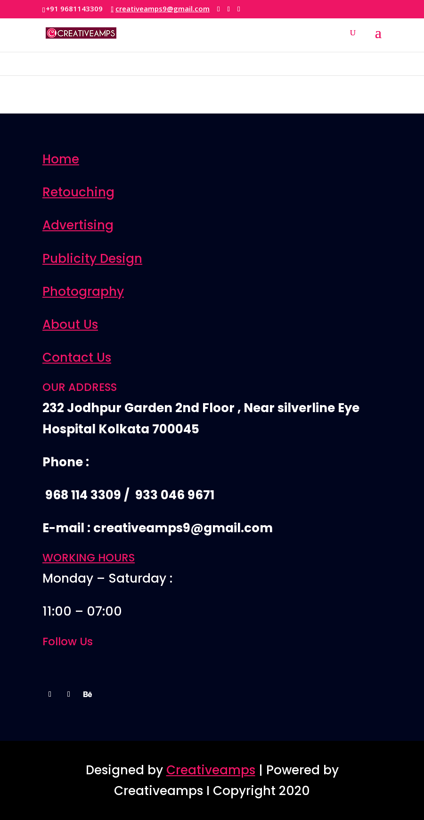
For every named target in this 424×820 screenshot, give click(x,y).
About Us (70, 324)
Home (60, 159)
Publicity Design (92, 258)
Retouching (78, 192)
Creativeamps (210, 770)
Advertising (78, 225)
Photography (83, 291)
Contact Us (76, 357)
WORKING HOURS (88, 557)
